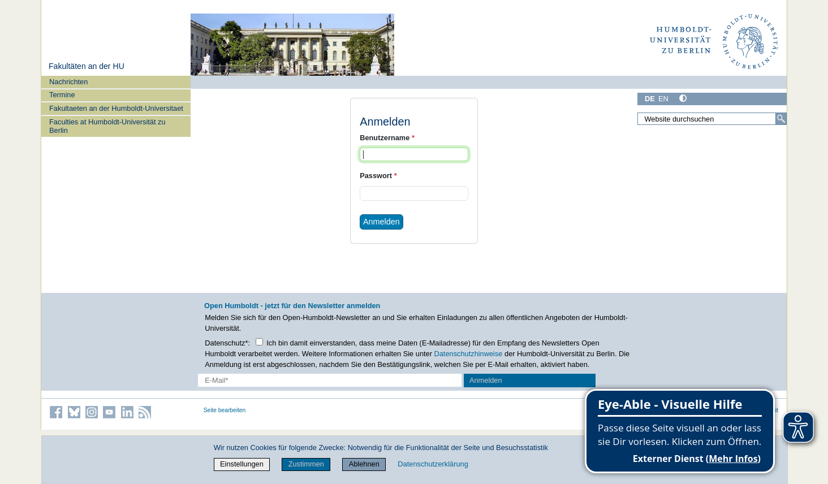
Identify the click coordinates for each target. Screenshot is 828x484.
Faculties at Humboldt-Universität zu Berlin (107, 126)
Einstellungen (242, 464)
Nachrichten (68, 81)
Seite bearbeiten (225, 410)
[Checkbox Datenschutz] (259, 341)
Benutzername (387, 137)
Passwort (378, 175)
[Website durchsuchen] (712, 119)
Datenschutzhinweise (468, 353)
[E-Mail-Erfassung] (330, 380)
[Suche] (781, 119)
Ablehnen (364, 464)
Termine (62, 94)
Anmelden (381, 221)
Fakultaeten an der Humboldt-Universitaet (116, 108)
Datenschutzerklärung (433, 464)
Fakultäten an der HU (86, 66)
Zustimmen (306, 464)
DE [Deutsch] (650, 98)
